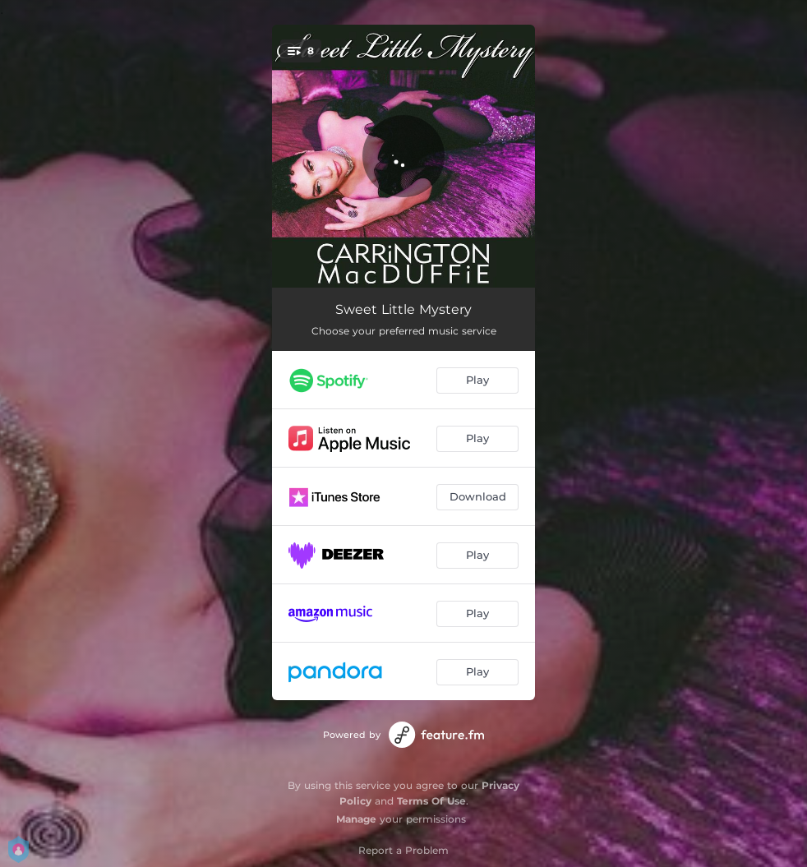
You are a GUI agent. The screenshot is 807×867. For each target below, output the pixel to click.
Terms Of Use (431, 801)
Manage (356, 819)
